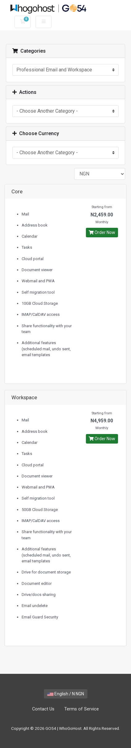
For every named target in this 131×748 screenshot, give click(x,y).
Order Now (102, 232)
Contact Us (43, 709)
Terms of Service (81, 709)
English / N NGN (65, 693)
